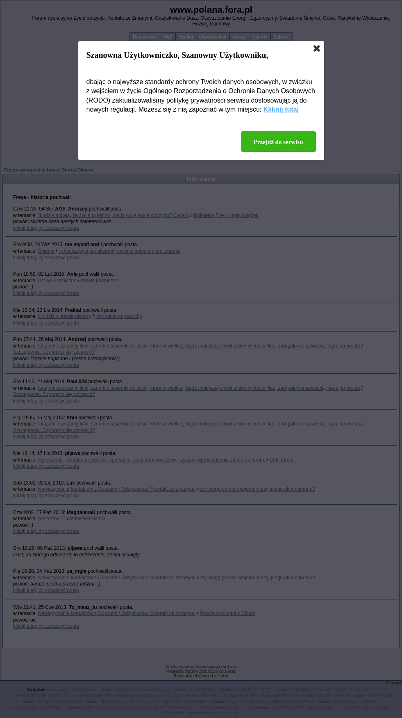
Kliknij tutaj (281, 109)
